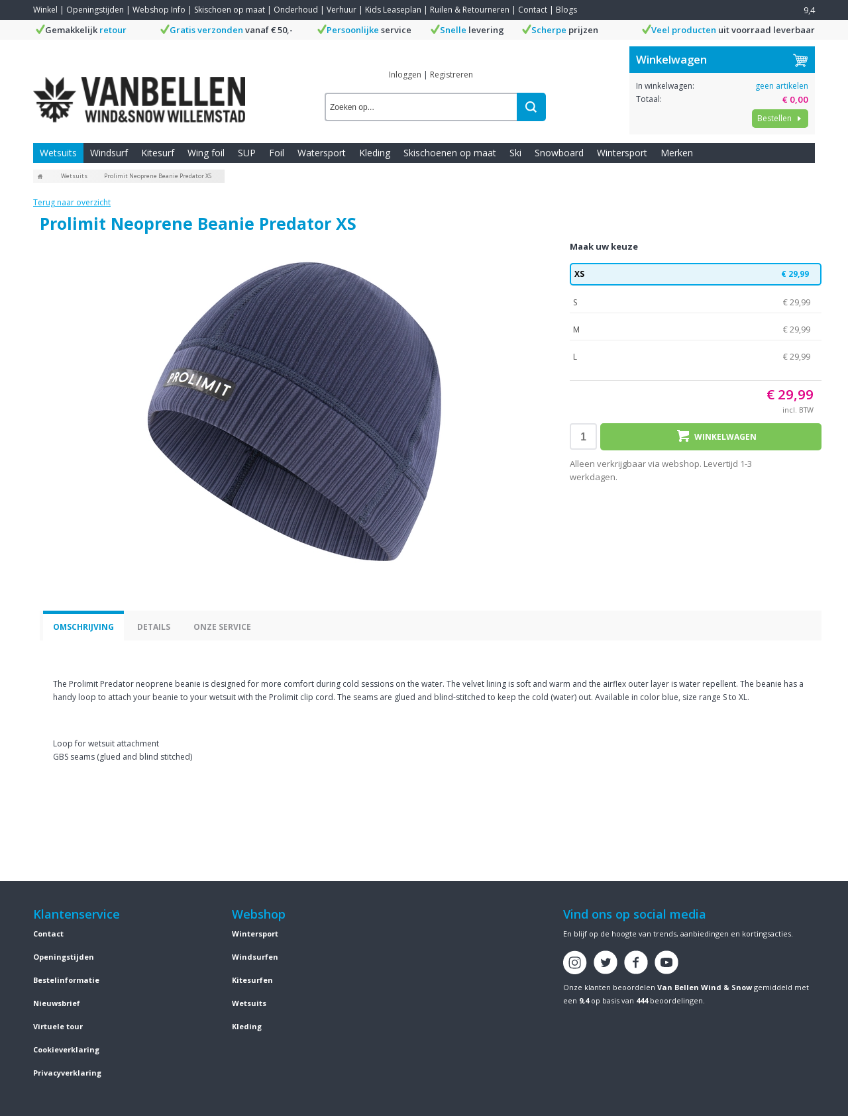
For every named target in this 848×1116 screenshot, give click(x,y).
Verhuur (341, 9)
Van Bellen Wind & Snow (704, 987)
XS (695, 274)
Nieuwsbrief (56, 1003)
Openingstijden (95, 9)
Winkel (45, 9)
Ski (515, 152)
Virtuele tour (58, 1026)
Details (153, 627)
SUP (247, 152)
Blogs (566, 9)
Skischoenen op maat (449, 152)
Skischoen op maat (229, 9)
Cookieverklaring (66, 1049)
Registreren (451, 74)
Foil (276, 152)
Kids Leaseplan (393, 9)
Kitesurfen (252, 980)
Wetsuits (58, 152)
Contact (532, 9)
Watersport (321, 152)
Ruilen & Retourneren (469, 9)
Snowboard (559, 152)
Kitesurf (157, 152)
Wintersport (622, 152)
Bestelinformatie (66, 980)
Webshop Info (159, 9)
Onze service (222, 627)
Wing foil (206, 152)
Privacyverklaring (67, 1073)
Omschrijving (83, 627)
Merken (677, 152)
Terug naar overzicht (72, 202)
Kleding (374, 152)
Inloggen (405, 74)
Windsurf (109, 152)
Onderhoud (296, 9)
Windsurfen (255, 957)
